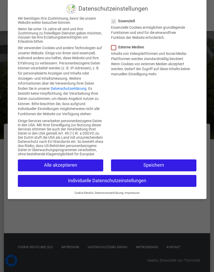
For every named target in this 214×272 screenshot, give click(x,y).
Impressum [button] (132, 190)
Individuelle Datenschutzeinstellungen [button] (107, 178)
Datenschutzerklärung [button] (109, 190)
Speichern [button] (153, 162)
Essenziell (124, 18)
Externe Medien (129, 44)
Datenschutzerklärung (68, 86)
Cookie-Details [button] (84, 190)
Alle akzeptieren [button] (60, 162)
